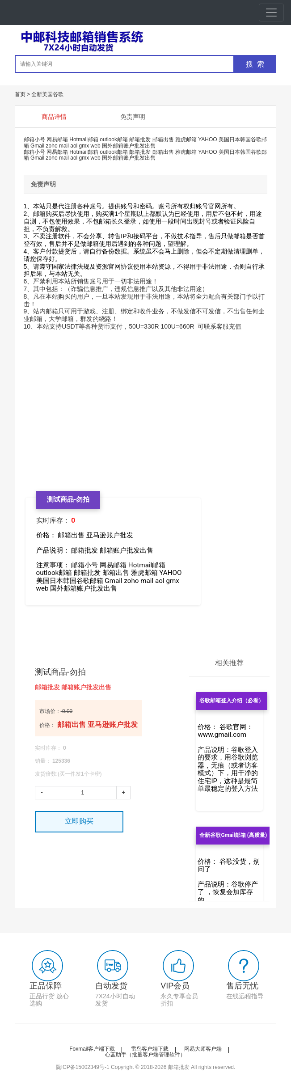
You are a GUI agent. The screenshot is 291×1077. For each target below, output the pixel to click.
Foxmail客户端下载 (92, 1049)
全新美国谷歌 (47, 94)
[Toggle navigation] (271, 12)
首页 (20, 94)
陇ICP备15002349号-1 (83, 1067)
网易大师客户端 (203, 1049)
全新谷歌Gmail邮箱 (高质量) (233, 835)
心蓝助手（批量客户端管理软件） (145, 1055)
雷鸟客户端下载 (150, 1049)
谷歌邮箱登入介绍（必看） (231, 700)
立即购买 (79, 821)
